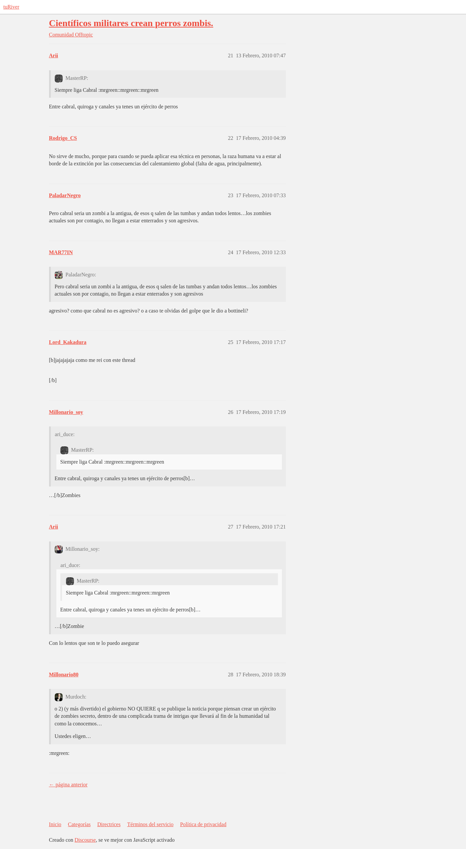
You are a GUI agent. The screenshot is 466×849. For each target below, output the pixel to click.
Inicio (55, 824)
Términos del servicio (150, 824)
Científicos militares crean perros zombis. (131, 23)
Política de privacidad (203, 824)
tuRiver (11, 7)
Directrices (108, 824)
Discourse (85, 840)
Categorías (79, 824)
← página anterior (68, 784)
